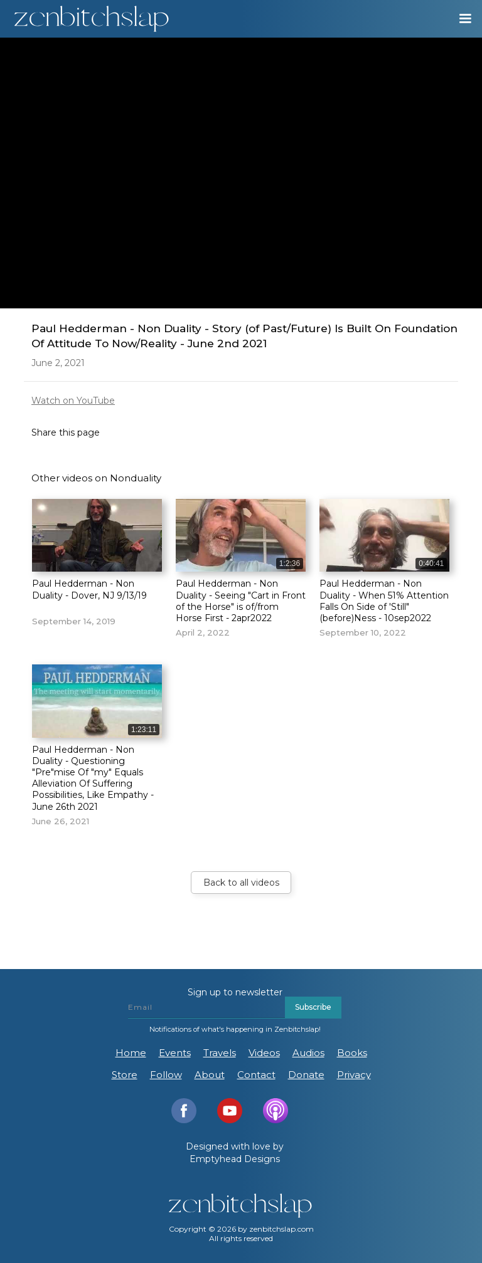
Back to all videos (241, 882)
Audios (308, 1052)
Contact (256, 1074)
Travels (219, 1052)
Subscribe (313, 1007)
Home (130, 1052)
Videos (264, 1052)
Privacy (354, 1074)
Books (352, 1052)
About (210, 1074)
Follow (166, 1074)
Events (175, 1052)
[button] (459, 19)
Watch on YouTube (73, 400)
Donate (306, 1074)
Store (124, 1074)
